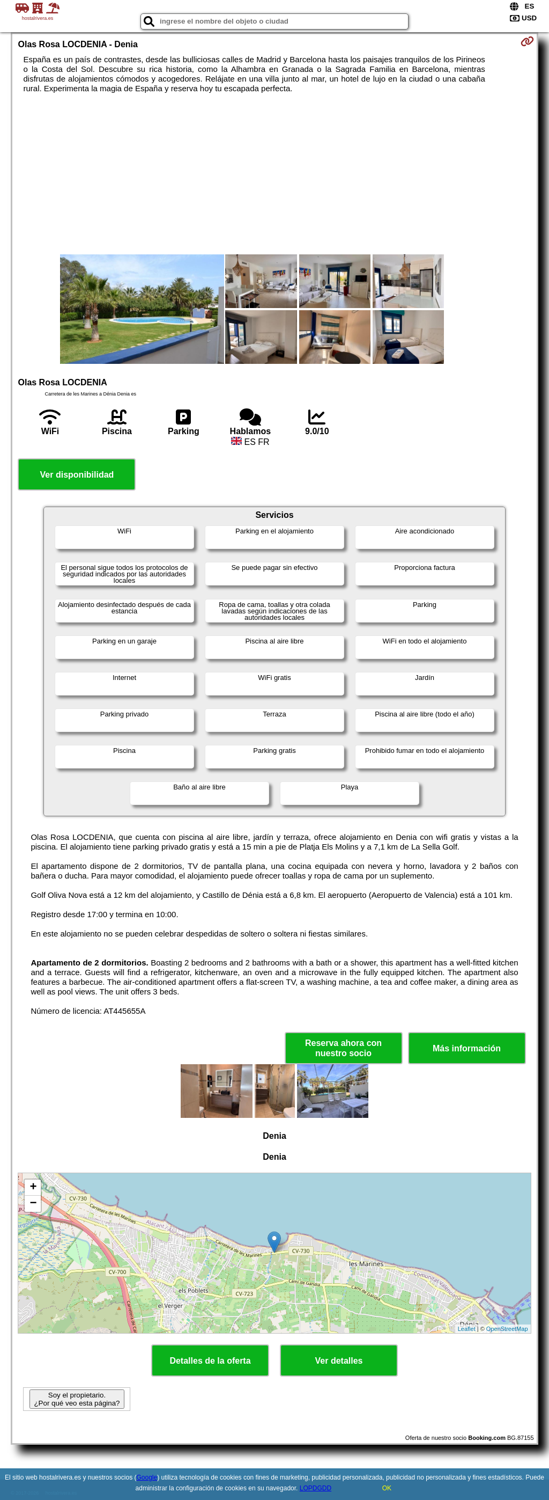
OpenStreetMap (507, 1329)
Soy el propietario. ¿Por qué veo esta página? (77, 1399)
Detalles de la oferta (209, 1360)
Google (146, 1477)
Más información (467, 1048)
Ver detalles (339, 1360)
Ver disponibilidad (77, 474)
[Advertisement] (274, 174)
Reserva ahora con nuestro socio (343, 1048)
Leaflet (467, 1329)
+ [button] (32, 1188)
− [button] (32, 1204)
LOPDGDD (315, 1488)
